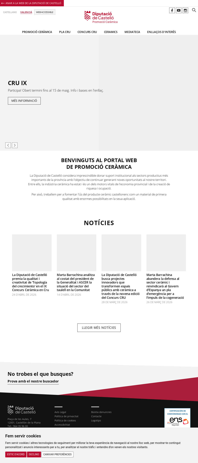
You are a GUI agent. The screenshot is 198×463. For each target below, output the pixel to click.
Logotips (96, 420)
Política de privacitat (66, 416)
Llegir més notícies (99, 327)
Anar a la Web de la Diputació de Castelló (33, 3)
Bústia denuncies (101, 412)
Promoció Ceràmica (37, 32)
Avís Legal (60, 412)
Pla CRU (65, 32)
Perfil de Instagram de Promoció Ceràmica (185, 10)
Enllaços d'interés (161, 32)
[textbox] (99, 179)
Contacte (96, 416)
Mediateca (132, 32)
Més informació (24, 101)
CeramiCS (111, 32)
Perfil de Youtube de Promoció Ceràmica (179, 10)
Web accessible (44, 12)
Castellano (10, 12)
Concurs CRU (87, 32)
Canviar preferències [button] (57, 454)
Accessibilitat (62, 424)
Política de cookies (65, 420)
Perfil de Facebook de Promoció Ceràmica (172, 10)
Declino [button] (34, 454)
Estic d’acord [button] (16, 454)
